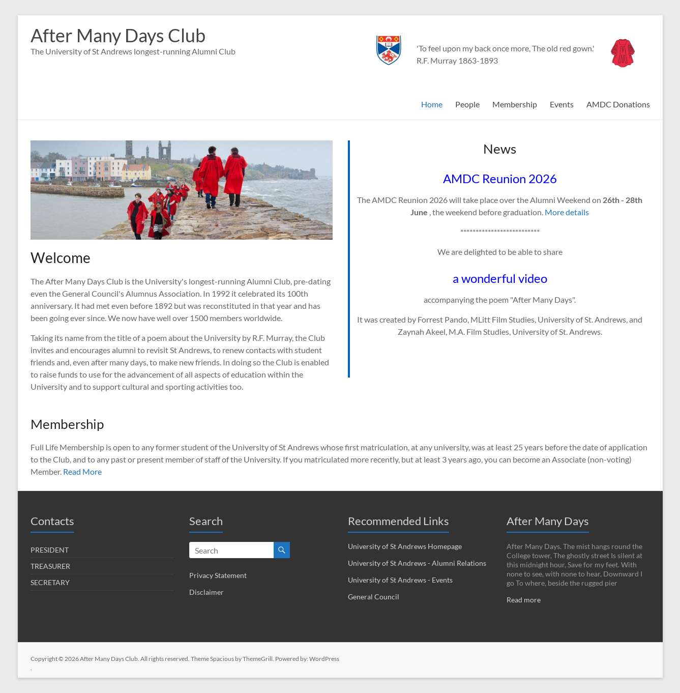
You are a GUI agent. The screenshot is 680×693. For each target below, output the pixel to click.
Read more (524, 599)
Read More (82, 471)
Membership (514, 104)
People (467, 104)
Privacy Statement (218, 575)
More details (567, 212)
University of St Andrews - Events (400, 579)
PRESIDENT (50, 549)
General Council (373, 596)
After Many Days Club (118, 35)
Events (562, 104)
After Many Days (548, 521)
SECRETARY (50, 582)
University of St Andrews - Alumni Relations (417, 563)
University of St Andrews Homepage (405, 546)
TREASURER (50, 566)
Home (431, 104)
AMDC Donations (618, 104)
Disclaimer (206, 592)
